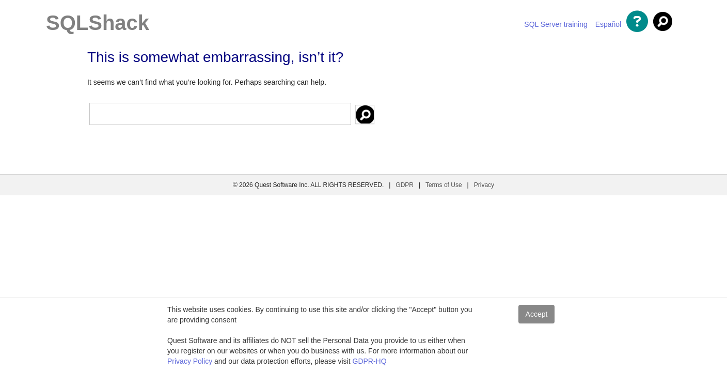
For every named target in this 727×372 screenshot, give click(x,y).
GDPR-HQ (370, 361)
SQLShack (97, 22)
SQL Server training (555, 24)
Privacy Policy (189, 361)
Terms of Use (443, 185)
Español (608, 24)
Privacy (484, 185)
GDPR (405, 185)
